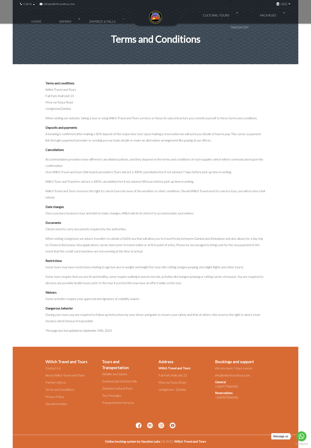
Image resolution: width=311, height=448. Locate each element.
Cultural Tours (215, 16)
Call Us (28, 4)
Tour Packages (111, 395)
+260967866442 (226, 397)
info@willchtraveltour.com (57, 4)
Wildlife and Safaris (114, 374)
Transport (273, 16)
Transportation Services (118, 402)
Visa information (56, 404)
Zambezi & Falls (92, 16)
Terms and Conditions (59, 389)
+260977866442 (226, 386)
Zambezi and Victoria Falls (119, 381)
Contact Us (53, 368)
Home (42, 16)
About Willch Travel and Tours (65, 375)
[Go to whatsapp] (301, 436)
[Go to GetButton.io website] (301, 444)
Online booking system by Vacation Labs (133, 441)
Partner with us (55, 382)
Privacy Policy (54, 396)
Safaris (63, 16)
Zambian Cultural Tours (117, 388)
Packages (246, 16)
